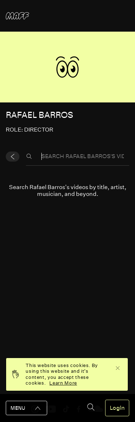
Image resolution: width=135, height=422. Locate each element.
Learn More (63, 383)
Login (117, 408)
